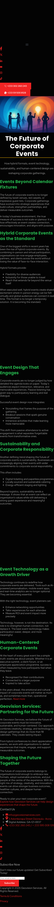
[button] (27, 44)
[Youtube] (27, 66)
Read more (19, 698)
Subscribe (9, 883)
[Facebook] (27, 48)
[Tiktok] (27, 78)
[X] (27, 55)
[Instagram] (27, 72)
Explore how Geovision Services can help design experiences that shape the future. (26, 803)
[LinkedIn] (27, 60)
